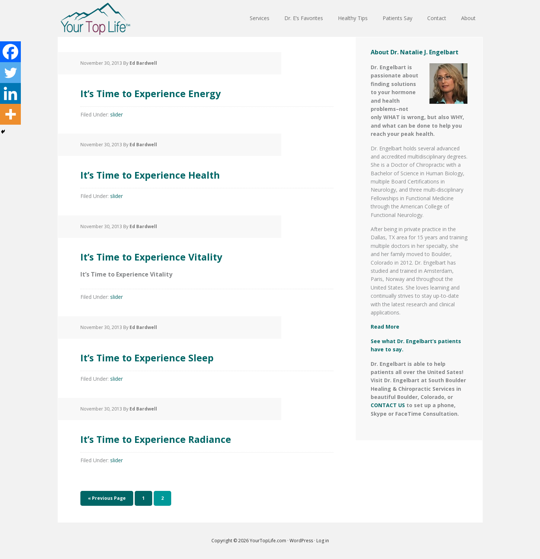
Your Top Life (95, 18)
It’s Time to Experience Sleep (191, 355)
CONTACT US (388, 405)
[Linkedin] (10, 93)
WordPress (301, 540)
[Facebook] (10, 51)
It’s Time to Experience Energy (197, 91)
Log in (322, 540)
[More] (10, 114)
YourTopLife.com (268, 540)
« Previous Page (107, 498)
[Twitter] (10, 72)
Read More (385, 326)
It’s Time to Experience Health (196, 172)
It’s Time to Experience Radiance (206, 436)
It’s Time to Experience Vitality (198, 254)
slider (116, 114)
